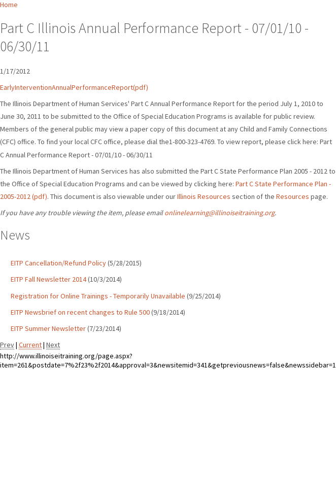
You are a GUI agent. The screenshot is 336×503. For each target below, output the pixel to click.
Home (9, 4)
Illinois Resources (203, 196)
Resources (292, 196)
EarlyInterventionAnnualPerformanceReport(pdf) (74, 87)
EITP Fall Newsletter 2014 (48, 279)
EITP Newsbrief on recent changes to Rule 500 (80, 312)
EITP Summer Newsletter (48, 328)
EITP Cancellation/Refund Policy (58, 262)
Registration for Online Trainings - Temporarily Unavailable (98, 295)
